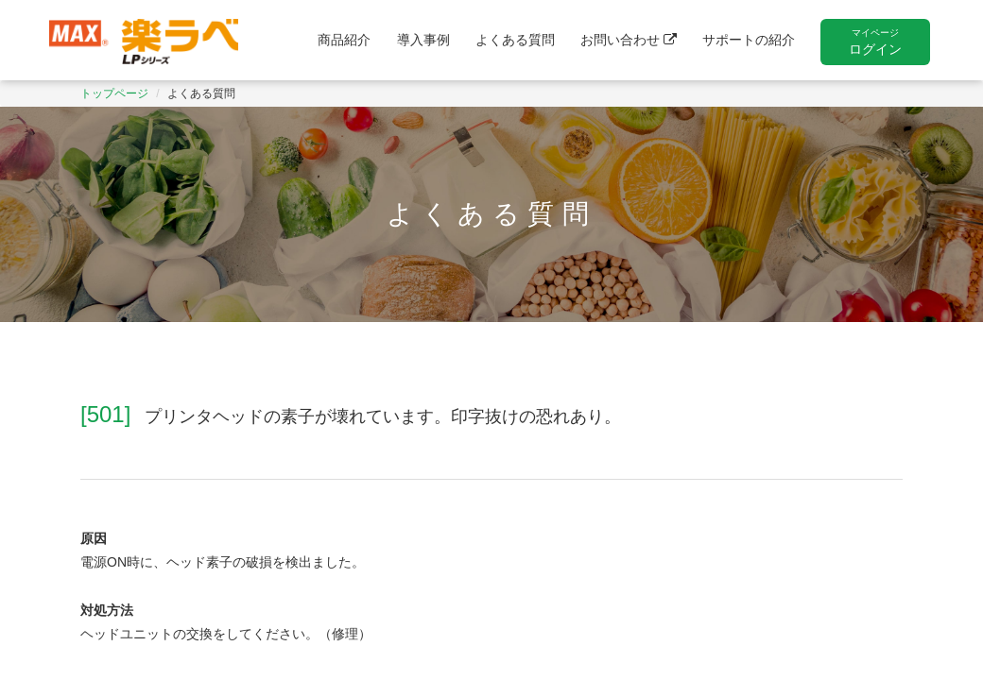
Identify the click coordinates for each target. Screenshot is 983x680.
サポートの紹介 (748, 39)
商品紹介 (344, 39)
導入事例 (423, 39)
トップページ (114, 93)
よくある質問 (515, 39)
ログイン (875, 42)
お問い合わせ (628, 39)
